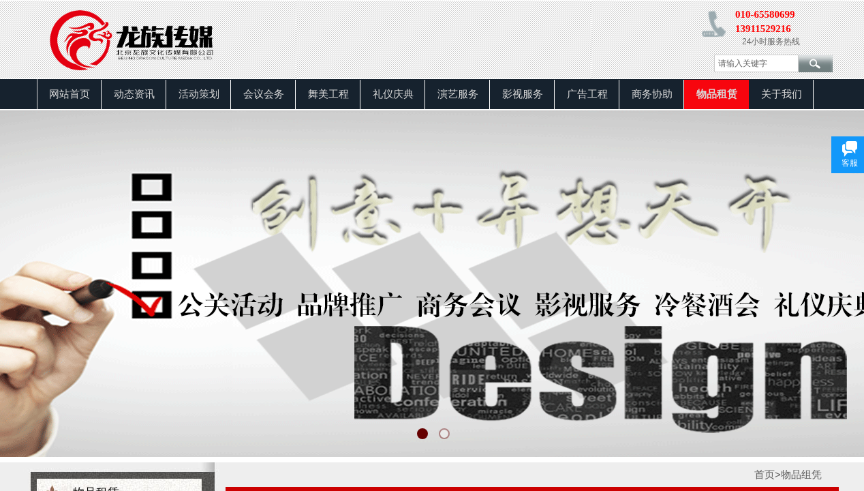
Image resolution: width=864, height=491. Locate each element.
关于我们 (781, 94)
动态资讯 (134, 94)
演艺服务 (457, 94)
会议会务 (263, 94)
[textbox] (756, 63)
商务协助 (652, 94)
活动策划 (199, 94)
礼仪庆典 (393, 94)
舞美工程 (328, 94)
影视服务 (522, 94)
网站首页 (69, 94)
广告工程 (587, 94)
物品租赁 (716, 94)
